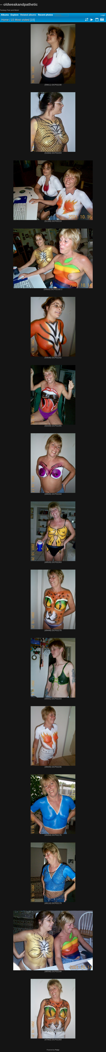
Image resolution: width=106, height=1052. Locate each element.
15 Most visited (20, 19)
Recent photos (45, 15)
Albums (5, 15)
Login (103, 15)
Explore (14, 15)
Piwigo (57, 1050)
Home (5, 19)
